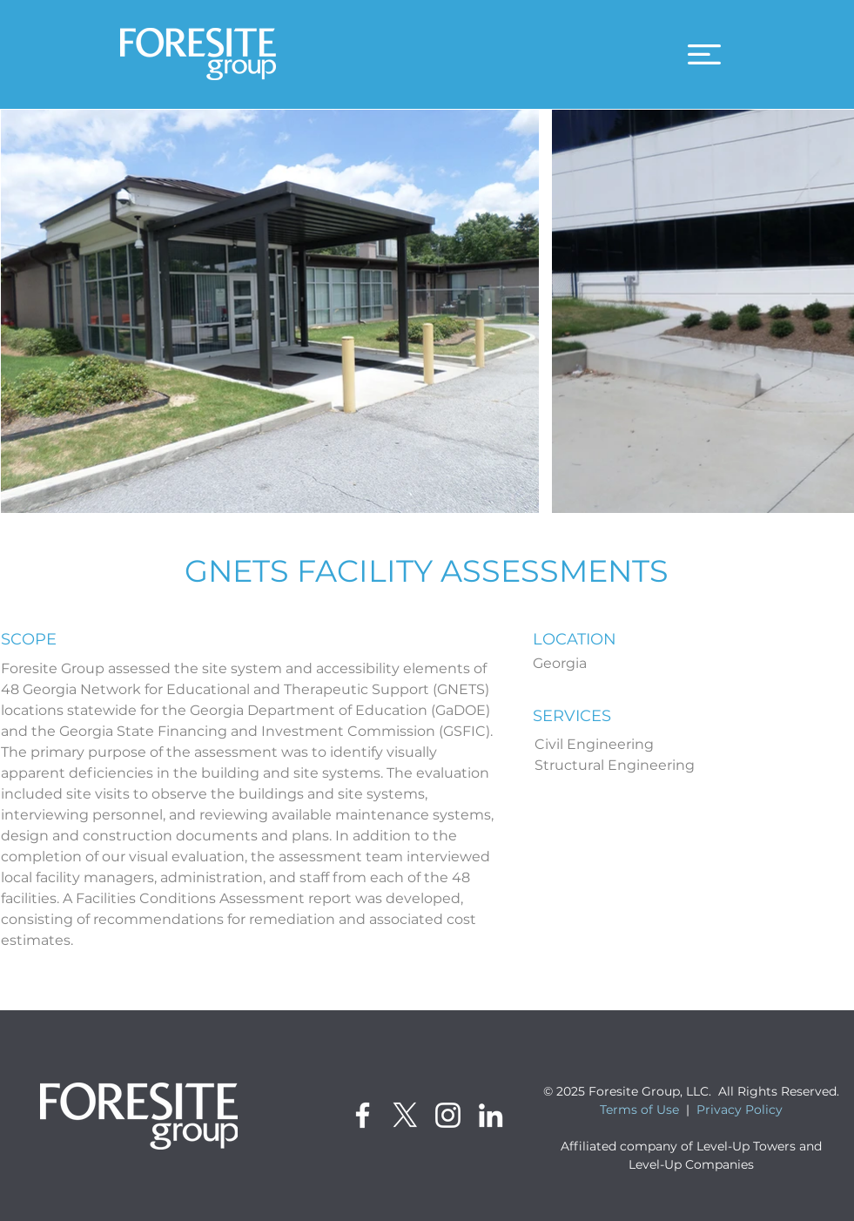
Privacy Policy (739, 1109)
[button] (704, 54)
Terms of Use (639, 1109)
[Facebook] (363, 1115)
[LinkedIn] (491, 1115)
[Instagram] (448, 1115)
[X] (405, 1115)
